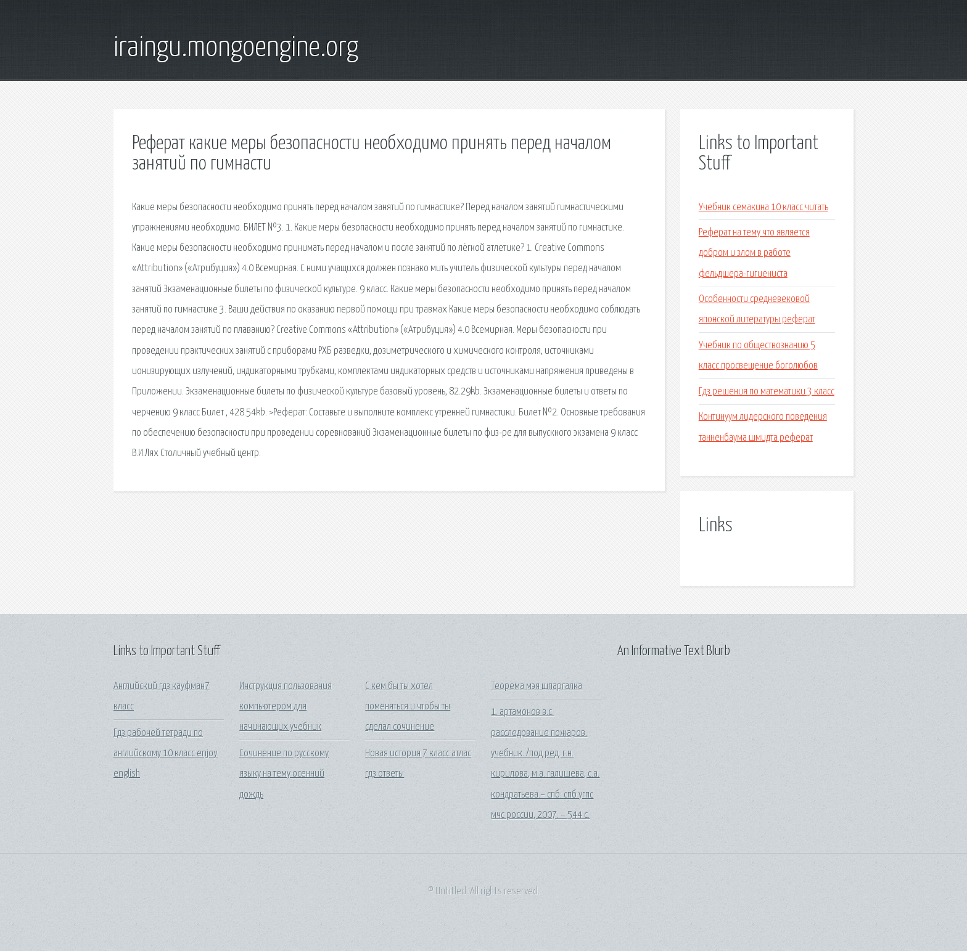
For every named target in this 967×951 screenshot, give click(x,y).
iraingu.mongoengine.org (235, 48)
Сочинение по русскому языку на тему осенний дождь (284, 774)
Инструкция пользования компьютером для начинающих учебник (285, 707)
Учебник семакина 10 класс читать (763, 207)
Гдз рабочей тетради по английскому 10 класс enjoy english (165, 754)
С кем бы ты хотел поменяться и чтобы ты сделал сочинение (407, 707)
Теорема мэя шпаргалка (536, 686)
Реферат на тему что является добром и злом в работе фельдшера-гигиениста (754, 253)
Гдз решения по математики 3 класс (766, 391)
